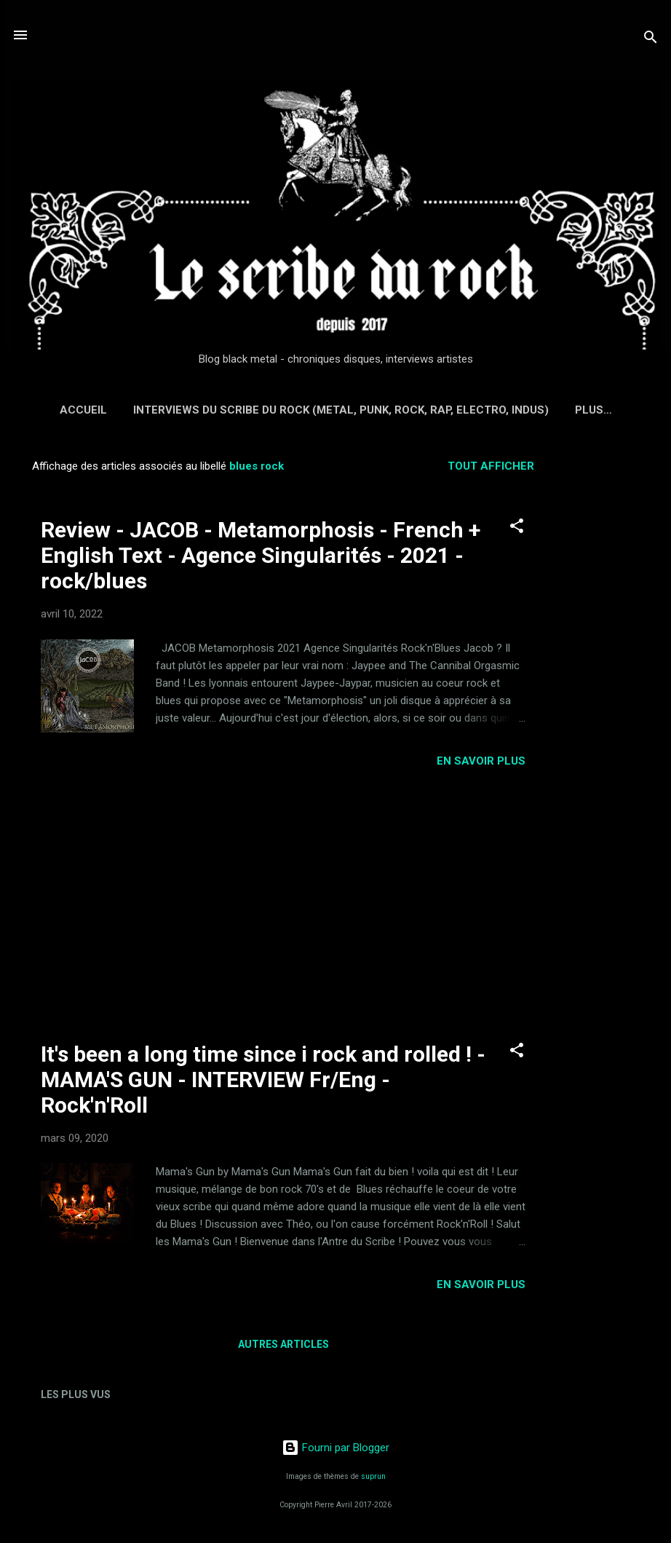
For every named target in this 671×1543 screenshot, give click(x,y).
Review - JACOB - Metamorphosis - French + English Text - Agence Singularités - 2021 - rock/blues (260, 555)
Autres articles (283, 1344)
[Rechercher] (650, 39)
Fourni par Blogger (335, 1447)
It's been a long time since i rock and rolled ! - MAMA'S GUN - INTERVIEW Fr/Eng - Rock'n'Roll (263, 1079)
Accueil (83, 410)
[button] (516, 528)
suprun (373, 1476)
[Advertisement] (612, 667)
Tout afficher (491, 466)
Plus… (593, 410)
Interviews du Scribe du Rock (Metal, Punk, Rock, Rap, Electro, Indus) (341, 410)
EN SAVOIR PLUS (481, 760)
